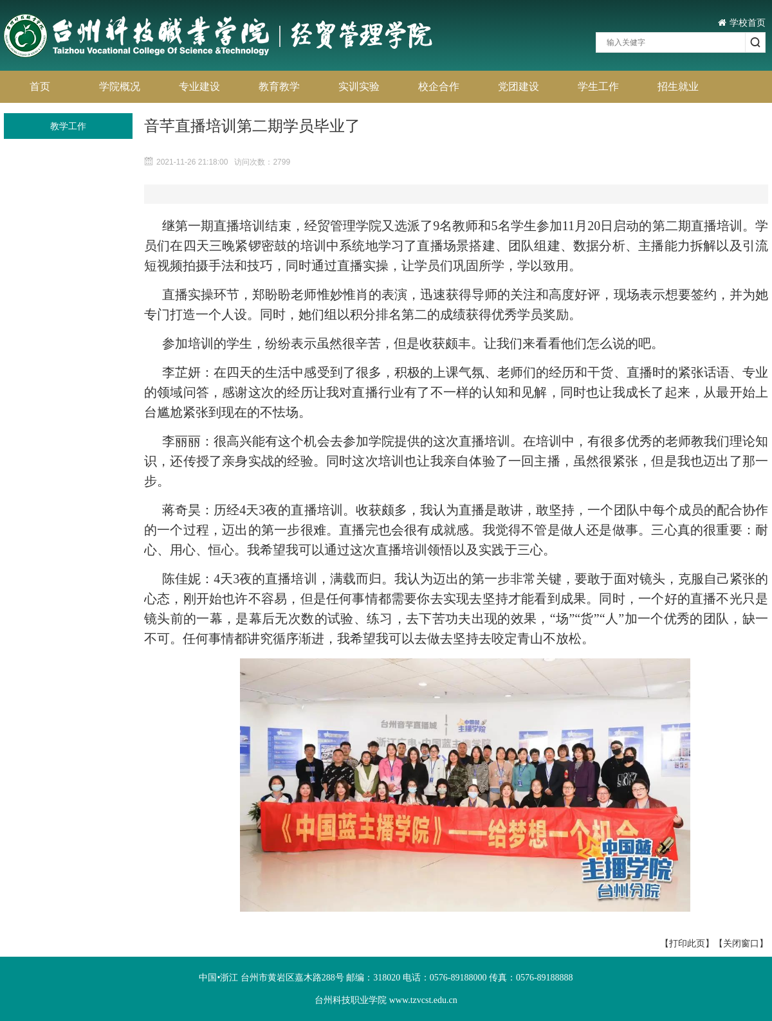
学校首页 (742, 22)
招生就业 (678, 86)
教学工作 (68, 126)
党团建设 (518, 86)
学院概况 (119, 86)
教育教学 (279, 86)
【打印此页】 (687, 943)
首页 (40, 86)
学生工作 (598, 86)
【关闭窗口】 (741, 943)
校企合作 (438, 86)
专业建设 (199, 86)
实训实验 (359, 86)
